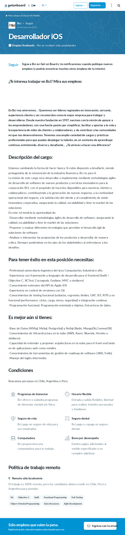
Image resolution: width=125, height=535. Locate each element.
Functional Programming (55, 497)
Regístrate (97, 5)
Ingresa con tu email (102, 526)
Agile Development (73, 503)
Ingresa (81, 5)
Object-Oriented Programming (25, 503)
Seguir (29, 23)
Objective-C (23, 497)
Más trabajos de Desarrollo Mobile (23, 15)
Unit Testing (77, 497)
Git (12, 497)
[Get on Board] (15, 5)
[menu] (111, 5)
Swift (36, 497)
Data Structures (51, 503)
